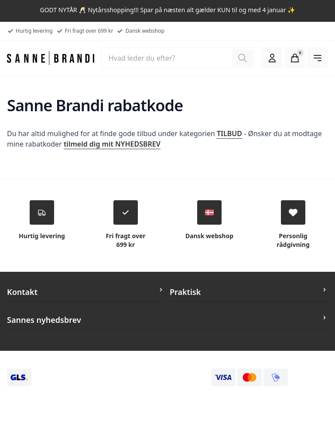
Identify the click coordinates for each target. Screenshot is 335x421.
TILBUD (229, 133)
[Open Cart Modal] (294, 58)
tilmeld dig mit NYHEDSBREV (112, 144)
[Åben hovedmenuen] (317, 58)
